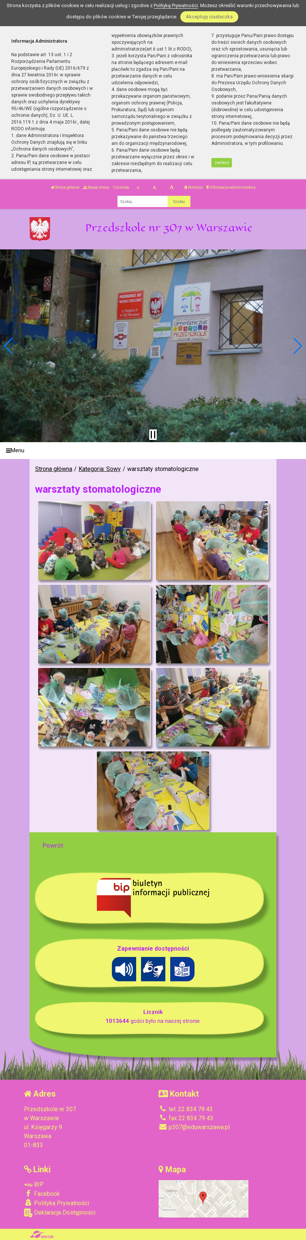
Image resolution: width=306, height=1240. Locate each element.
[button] (9, 346)
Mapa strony (96, 187)
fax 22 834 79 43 (186, 1118)
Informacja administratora (230, 187)
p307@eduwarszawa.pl (194, 1127)
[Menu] (153, 450)
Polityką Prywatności (176, 5)
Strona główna (65, 187)
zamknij (222, 163)
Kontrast (193, 187)
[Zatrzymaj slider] (153, 434)
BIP (34, 1184)
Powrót (53, 845)
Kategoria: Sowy (100, 468)
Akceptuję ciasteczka (209, 16)
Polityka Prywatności (56, 1203)
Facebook (42, 1193)
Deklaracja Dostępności (59, 1213)
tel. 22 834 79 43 (186, 1109)
